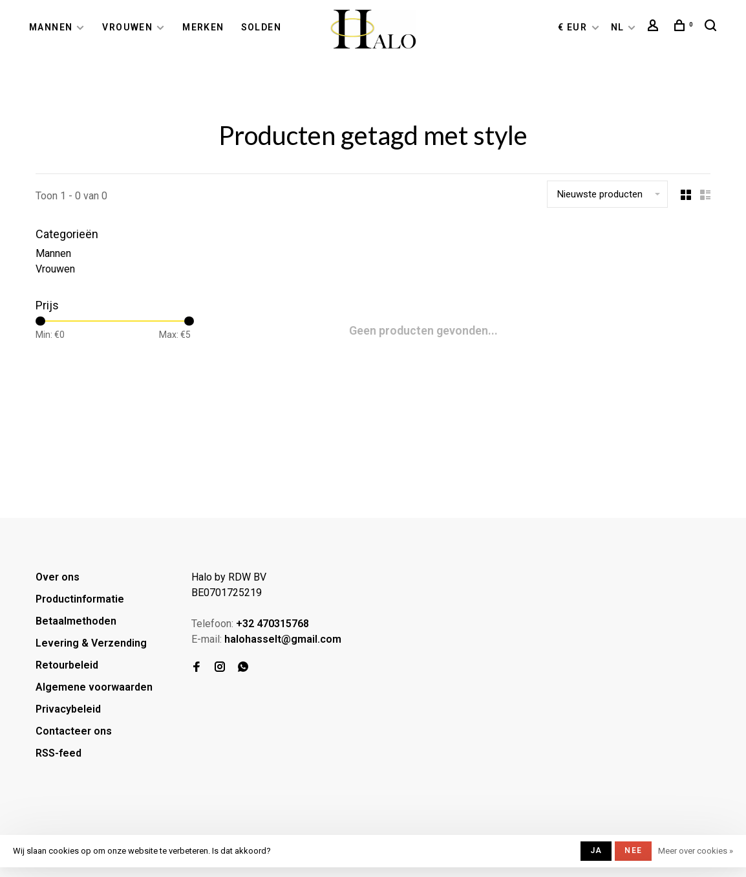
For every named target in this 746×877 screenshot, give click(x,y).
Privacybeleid (68, 709)
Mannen (50, 27)
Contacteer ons (74, 731)
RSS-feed (58, 753)
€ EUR (574, 27)
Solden (261, 27)
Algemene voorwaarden (94, 687)
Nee (633, 850)
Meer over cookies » (695, 851)
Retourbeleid (67, 665)
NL (617, 27)
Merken (203, 27)
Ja (596, 850)
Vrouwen (127, 27)
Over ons (58, 577)
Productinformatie (80, 599)
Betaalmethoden (76, 621)
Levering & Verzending (91, 643)
